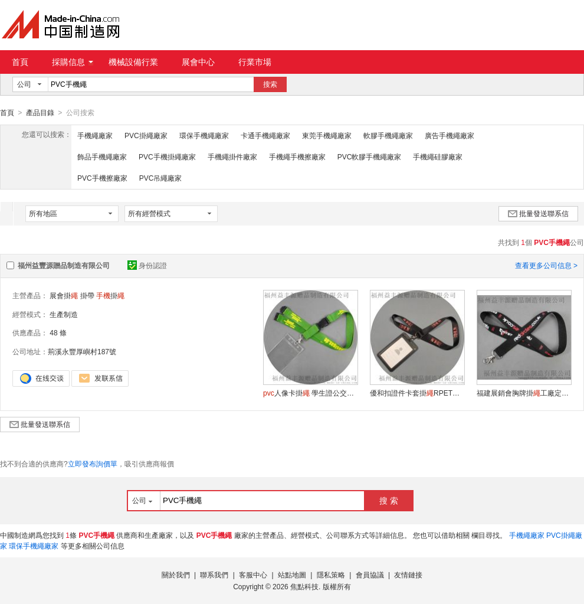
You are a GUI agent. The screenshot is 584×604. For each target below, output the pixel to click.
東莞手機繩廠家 (327, 135)
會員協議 (370, 574)
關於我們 (176, 574)
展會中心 (198, 62)
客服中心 (253, 574)
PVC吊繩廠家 (160, 178)
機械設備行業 (133, 62)
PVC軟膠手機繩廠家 (369, 156)
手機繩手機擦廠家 (297, 156)
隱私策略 (331, 574)
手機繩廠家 (95, 135)
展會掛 (64, 295)
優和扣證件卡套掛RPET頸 (417, 392)
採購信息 (72, 62)
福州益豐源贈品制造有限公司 (64, 265)
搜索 (270, 84)
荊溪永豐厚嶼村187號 (82, 351)
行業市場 (254, 62)
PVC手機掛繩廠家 (167, 156)
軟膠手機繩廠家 (388, 135)
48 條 (58, 332)
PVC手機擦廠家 (102, 178)
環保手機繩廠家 (204, 135)
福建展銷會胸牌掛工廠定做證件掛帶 (524, 392)
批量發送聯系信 (538, 213)
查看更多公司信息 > (546, 265)
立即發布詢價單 (92, 463)
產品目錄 (40, 113)
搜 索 (388, 500)
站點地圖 (292, 574)
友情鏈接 (408, 574)
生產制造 (64, 314)
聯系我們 (214, 574)
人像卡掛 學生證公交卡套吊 (310, 392)
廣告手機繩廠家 (449, 135)
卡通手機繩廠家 (265, 135)
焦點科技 (304, 586)
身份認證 (147, 265)
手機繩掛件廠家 (232, 156)
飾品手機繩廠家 (102, 156)
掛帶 (87, 295)
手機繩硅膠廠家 (437, 156)
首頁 (20, 62)
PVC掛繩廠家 (146, 135)
